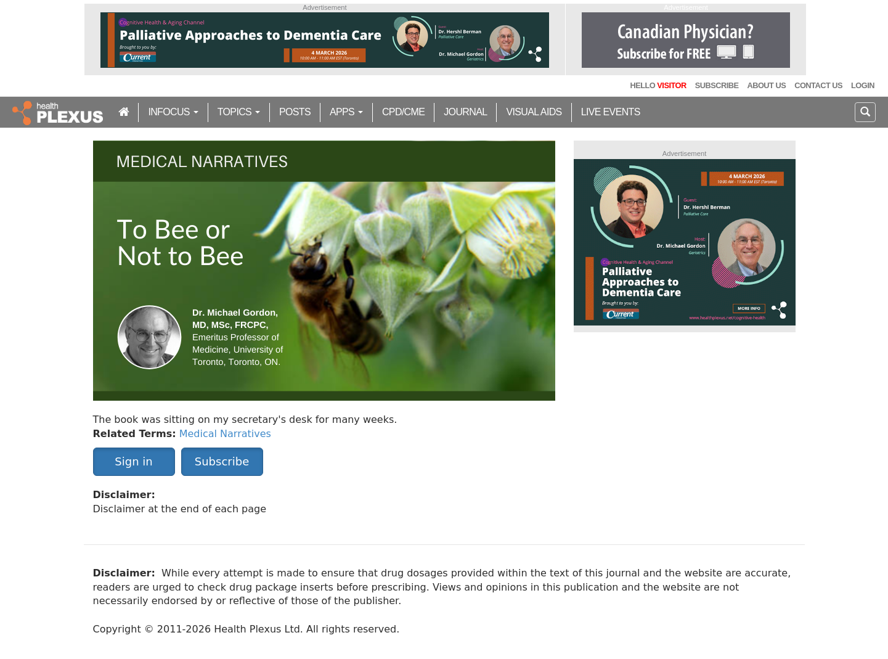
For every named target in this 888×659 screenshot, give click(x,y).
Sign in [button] (133, 461)
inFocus (173, 112)
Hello (658, 85)
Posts (295, 112)
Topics (239, 112)
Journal (465, 112)
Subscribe (717, 85)
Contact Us (818, 85)
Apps (346, 112)
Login (862, 85)
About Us (766, 85)
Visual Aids (533, 112)
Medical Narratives (225, 434)
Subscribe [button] (222, 461)
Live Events (610, 112)
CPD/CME (403, 112)
